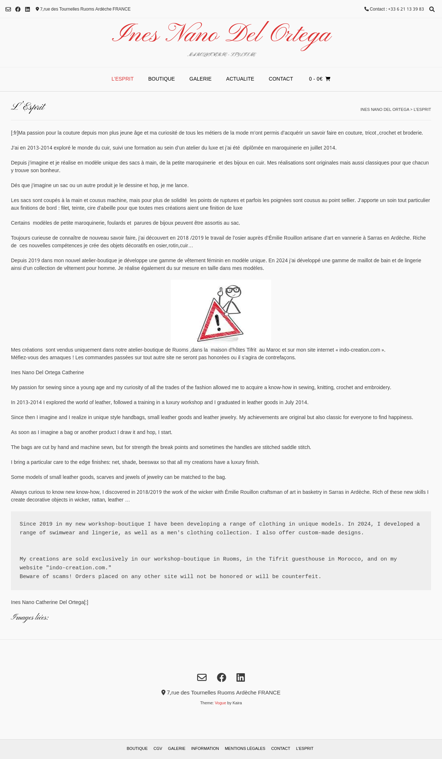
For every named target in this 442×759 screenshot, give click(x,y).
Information (205, 749)
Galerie (200, 79)
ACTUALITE (240, 79)
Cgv (157, 749)
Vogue (220, 703)
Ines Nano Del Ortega (221, 35)
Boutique (161, 79)
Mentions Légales (245, 749)
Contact (281, 79)
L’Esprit (123, 79)
